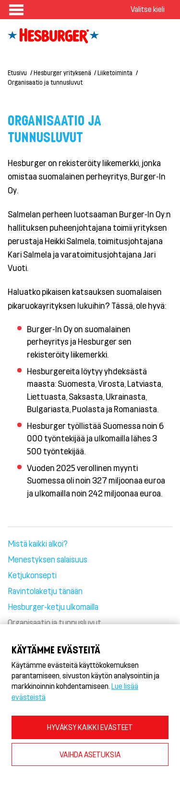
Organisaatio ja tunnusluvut (45, 82)
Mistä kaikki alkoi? (38, 543)
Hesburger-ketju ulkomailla (53, 606)
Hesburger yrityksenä (62, 72)
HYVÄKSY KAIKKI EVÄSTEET (90, 726)
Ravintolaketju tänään (45, 591)
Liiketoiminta (114, 72)
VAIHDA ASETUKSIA (90, 754)
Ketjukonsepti (32, 575)
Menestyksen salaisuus (47, 559)
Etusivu (17, 72)
